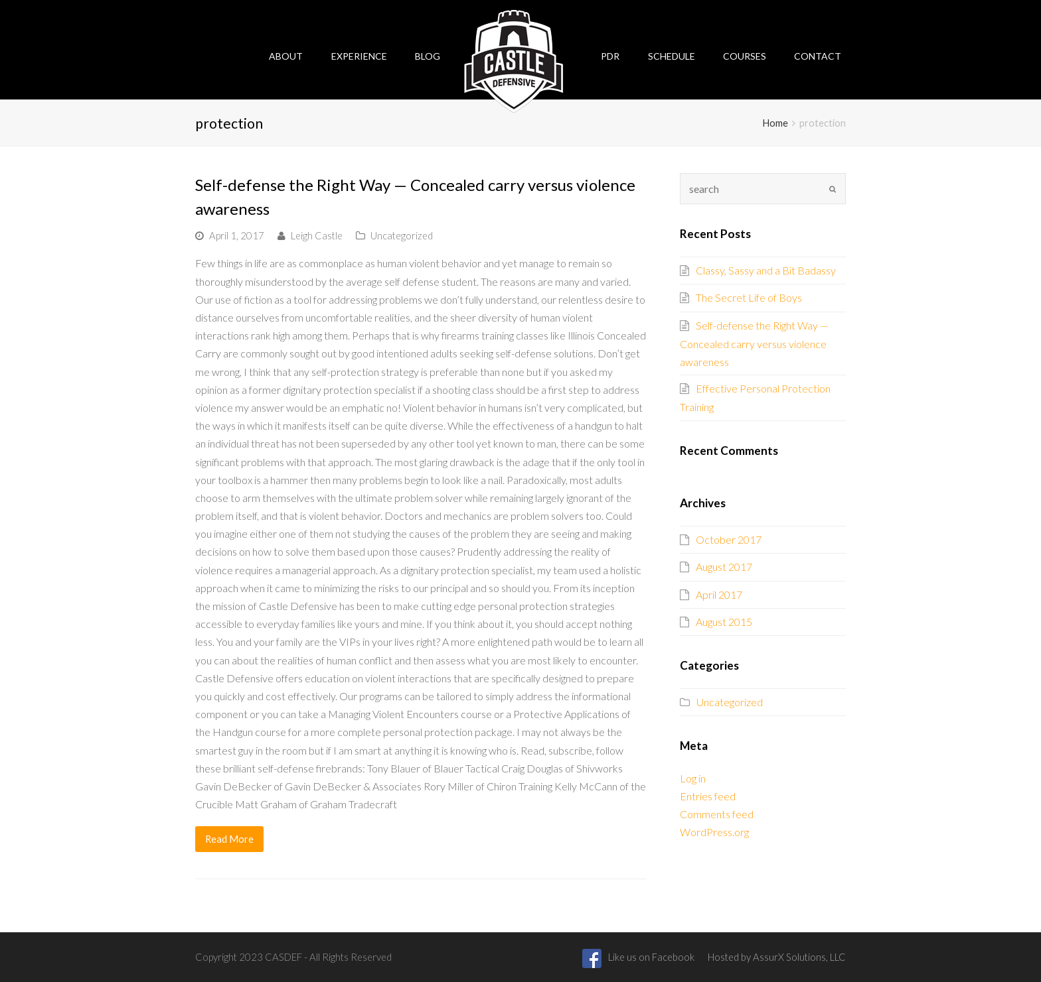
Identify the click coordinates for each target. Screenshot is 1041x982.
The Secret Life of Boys (749, 297)
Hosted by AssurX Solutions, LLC (777, 957)
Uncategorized (401, 235)
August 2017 (724, 566)
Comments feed (717, 814)
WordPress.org (714, 832)
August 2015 (724, 621)
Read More (229, 839)
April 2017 (719, 594)
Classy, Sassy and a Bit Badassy (766, 270)
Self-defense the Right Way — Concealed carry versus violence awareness (754, 343)
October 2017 (728, 539)
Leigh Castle (317, 235)
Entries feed (708, 796)
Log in (693, 778)
